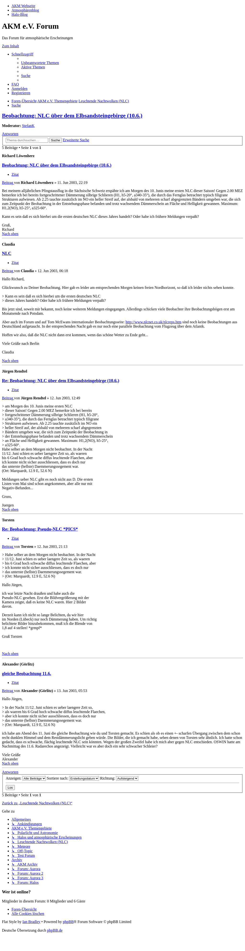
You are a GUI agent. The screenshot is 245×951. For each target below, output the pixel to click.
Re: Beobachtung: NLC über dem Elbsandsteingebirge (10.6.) (60, 380)
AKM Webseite (23, 6)
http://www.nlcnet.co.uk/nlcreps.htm (154, 322)
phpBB (68, 922)
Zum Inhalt (10, 46)
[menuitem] (40, 63)
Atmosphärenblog (25, 10)
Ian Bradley (31, 922)
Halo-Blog (19, 14)
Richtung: (119, 778)
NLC (6, 253)
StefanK (28, 126)
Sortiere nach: (73, 778)
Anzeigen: (26, 778)
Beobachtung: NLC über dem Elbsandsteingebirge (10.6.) (72, 115)
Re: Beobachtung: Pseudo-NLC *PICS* (40, 529)
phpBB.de (54, 930)
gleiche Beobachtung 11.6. (26, 673)
